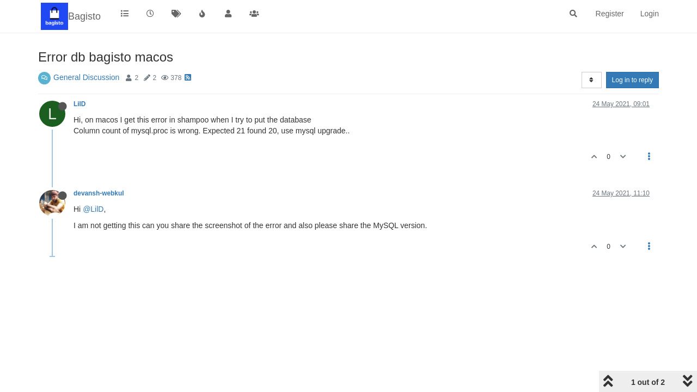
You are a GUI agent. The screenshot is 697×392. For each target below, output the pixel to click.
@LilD (93, 209)
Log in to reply (632, 80)
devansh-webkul (99, 193)
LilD (79, 104)
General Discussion (86, 77)
